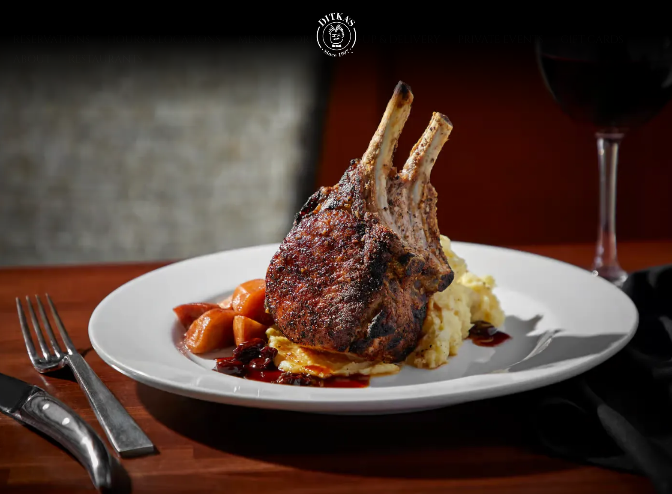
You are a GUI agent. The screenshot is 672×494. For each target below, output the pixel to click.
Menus (257, 73)
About (32, 93)
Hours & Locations (164, 73)
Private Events (500, 73)
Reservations (51, 73)
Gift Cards (592, 73)
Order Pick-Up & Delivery (367, 73)
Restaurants (105, 93)
